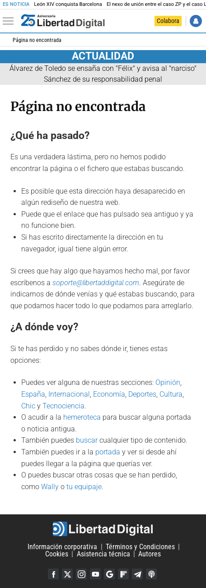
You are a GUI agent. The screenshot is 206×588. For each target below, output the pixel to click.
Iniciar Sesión (196, 21)
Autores (149, 554)
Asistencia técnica (103, 554)
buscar (87, 440)
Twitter (67, 574)
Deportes (142, 394)
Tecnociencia (63, 406)
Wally (50, 486)
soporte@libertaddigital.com (95, 282)
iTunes (151, 574)
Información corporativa (62, 546)
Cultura (171, 394)
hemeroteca (82, 417)
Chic (28, 406)
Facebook (53, 574)
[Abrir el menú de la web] (10, 21)
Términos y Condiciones (140, 546)
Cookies (56, 554)
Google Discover (109, 574)
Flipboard (123, 574)
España (33, 394)
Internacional (69, 394)
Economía (109, 394)
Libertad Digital (103, 529)
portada (107, 452)
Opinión (167, 382)
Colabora (168, 20)
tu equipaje (84, 486)
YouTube (95, 574)
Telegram (137, 574)
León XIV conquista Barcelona (68, 4)
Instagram (81, 574)
